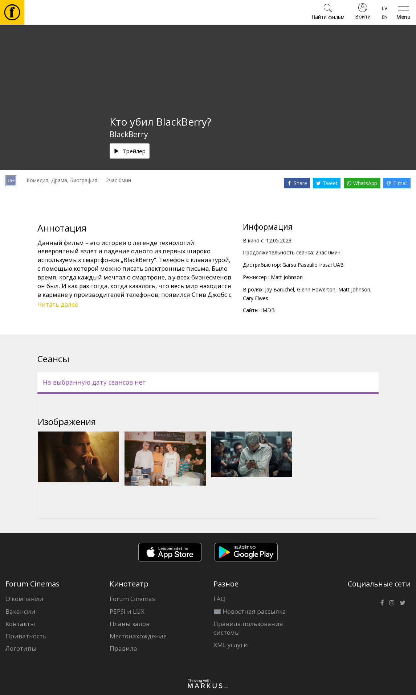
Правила (123, 648)
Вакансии (20, 611)
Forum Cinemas (132, 598)
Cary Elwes (255, 298)
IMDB (268, 310)
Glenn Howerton (316, 289)
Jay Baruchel (279, 289)
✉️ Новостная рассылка (249, 611)
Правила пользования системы (248, 628)
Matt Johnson (287, 277)
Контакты (20, 624)
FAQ (219, 598)
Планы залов (130, 624)
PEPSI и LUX (127, 611)
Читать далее (57, 304)
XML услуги (230, 645)
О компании (24, 598)
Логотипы (21, 648)
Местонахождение (138, 636)
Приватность (25, 636)
